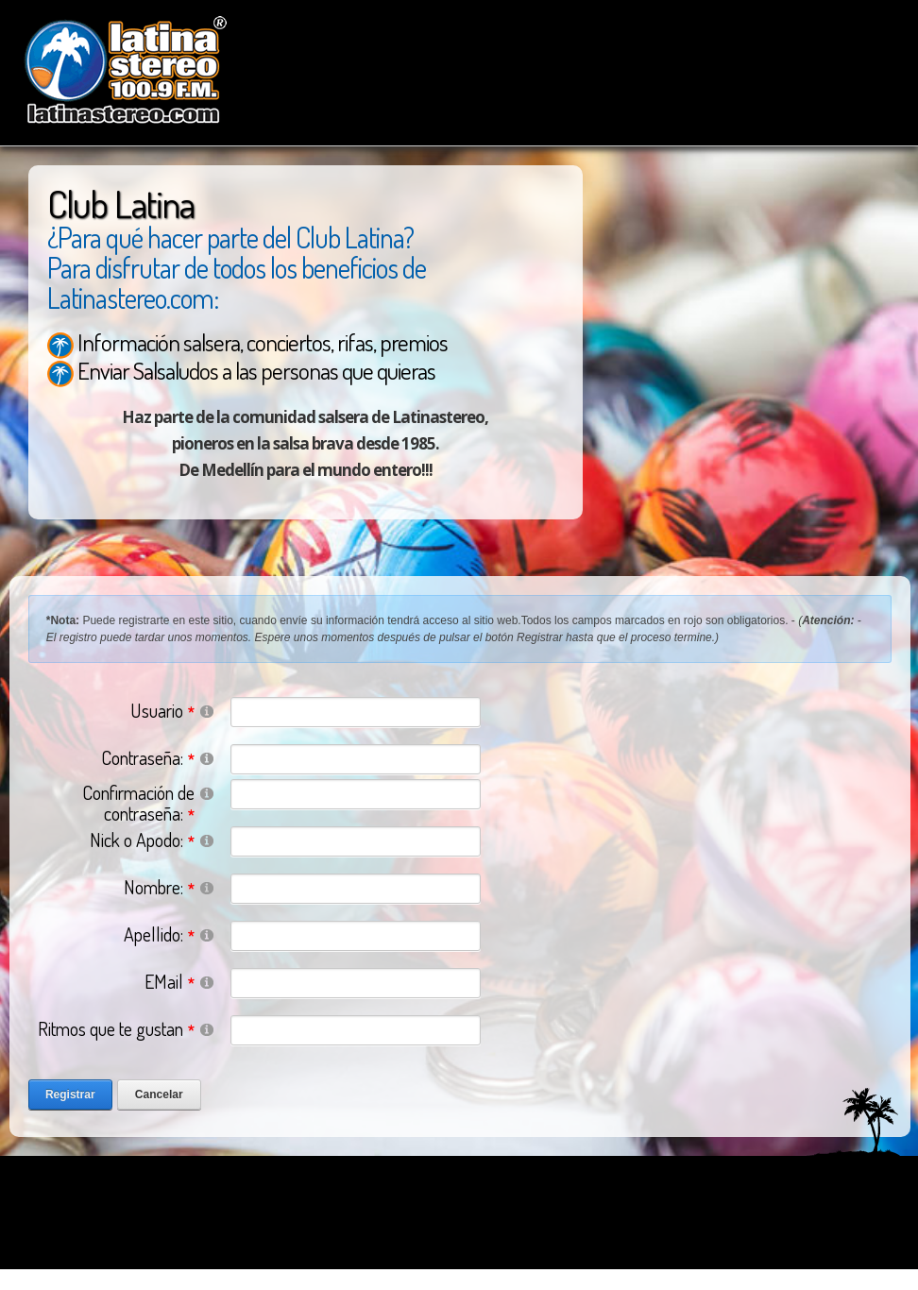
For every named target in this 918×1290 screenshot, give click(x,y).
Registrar (70, 1094)
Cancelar (159, 1094)
